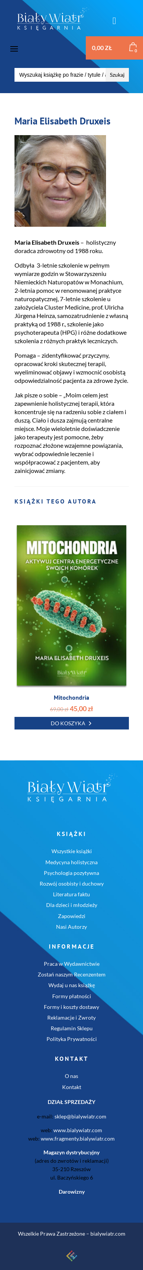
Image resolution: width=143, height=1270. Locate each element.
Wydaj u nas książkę (71, 985)
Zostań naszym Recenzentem (72, 974)
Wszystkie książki (71, 851)
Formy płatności (71, 996)
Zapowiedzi (71, 916)
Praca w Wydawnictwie (72, 963)
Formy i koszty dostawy (71, 1007)
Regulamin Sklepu (72, 1028)
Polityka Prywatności (72, 1039)
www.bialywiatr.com (77, 1130)
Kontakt (71, 1087)
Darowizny (72, 1191)
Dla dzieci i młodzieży (71, 905)
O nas (71, 1076)
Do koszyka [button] (68, 723)
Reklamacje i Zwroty (71, 1017)
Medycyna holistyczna (71, 862)
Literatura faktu (71, 894)
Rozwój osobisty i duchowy (72, 883)
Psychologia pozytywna (71, 873)
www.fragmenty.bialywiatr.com (78, 1138)
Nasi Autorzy (71, 926)
